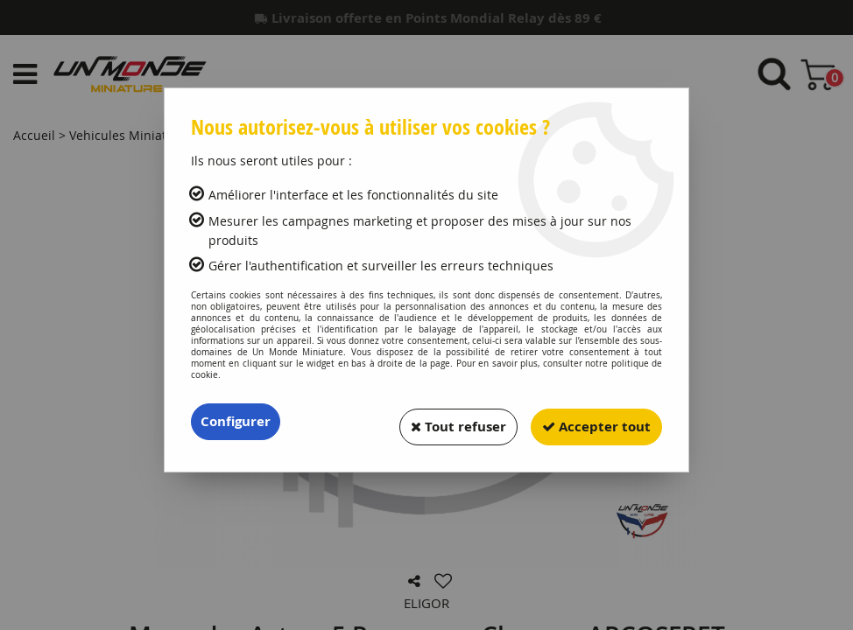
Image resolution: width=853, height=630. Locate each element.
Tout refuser (445, 421)
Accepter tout (592, 421)
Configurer (238, 421)
